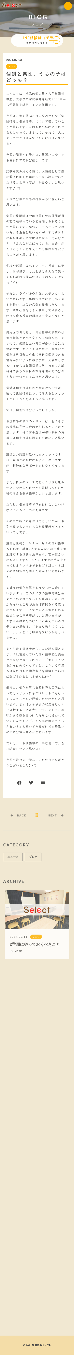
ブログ (11, 66)
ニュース (13, 858)
